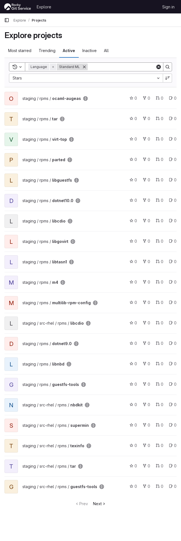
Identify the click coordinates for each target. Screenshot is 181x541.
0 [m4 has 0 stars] (133, 282)
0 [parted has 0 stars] (133, 159)
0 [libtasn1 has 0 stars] (133, 261)
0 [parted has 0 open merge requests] (159, 159)
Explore (44, 6)
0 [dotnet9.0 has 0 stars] (133, 343)
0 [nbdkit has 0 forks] (146, 404)
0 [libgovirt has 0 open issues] (173, 241)
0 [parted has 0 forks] (146, 159)
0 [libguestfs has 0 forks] (146, 179)
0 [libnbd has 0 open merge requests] (159, 363)
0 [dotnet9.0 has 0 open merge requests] (159, 343)
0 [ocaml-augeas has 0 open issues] (173, 98)
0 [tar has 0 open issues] (173, 118)
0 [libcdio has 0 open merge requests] (159, 220)
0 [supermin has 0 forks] (146, 425)
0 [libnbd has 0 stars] (133, 363)
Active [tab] (69, 50)
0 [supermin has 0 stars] (133, 425)
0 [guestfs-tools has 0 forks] (146, 384)
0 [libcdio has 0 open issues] (173, 220)
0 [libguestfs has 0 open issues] (173, 179)
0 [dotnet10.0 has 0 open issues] (173, 200)
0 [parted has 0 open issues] (173, 159)
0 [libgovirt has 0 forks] (146, 241)
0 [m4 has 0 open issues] (173, 282)
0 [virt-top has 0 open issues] (173, 139)
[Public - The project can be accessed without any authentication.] (85, 98)
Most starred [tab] (19, 50)
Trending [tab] (47, 50)
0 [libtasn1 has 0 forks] (146, 261)
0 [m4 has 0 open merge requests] (159, 282)
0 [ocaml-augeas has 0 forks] (146, 98)
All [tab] (106, 50)
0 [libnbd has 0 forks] (146, 363)
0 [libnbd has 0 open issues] (173, 363)
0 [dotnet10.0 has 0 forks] (146, 200)
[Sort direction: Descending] (167, 78)
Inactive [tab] (89, 50)
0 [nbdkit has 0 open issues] (173, 404)
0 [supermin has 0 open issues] (173, 425)
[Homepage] (17, 6)
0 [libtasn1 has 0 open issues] (173, 261)
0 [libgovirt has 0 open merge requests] (159, 241)
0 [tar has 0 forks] (146, 118)
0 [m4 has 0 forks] (146, 282)
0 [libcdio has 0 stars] (133, 220)
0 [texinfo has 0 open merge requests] (159, 445)
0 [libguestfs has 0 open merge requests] (159, 179)
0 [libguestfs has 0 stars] (133, 179)
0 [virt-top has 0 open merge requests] (159, 139)
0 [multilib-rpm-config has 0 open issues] (173, 302)
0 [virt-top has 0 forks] (146, 139)
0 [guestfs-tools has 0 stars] (133, 384)
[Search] (122, 67)
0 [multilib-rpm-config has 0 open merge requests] (159, 302)
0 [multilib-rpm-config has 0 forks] (146, 302)
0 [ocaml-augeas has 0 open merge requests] (159, 98)
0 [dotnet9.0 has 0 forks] (146, 343)
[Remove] (84, 67)
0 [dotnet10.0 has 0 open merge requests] (159, 200)
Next (99, 503)
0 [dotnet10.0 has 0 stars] (133, 200)
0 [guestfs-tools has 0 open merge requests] (159, 384)
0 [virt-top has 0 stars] (133, 139)
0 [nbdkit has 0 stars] (133, 404)
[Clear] (158, 67)
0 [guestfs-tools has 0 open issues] (173, 384)
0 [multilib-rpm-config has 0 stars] (133, 302)
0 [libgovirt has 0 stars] (133, 241)
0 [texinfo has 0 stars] (133, 445)
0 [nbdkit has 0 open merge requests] (159, 404)
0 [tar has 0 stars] (133, 118)
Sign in (168, 6)
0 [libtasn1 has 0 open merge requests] (159, 261)
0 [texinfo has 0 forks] (146, 445)
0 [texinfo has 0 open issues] (173, 445)
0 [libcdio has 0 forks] (146, 220)
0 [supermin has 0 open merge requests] (159, 425)
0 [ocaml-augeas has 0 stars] (133, 98)
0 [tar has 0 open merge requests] (159, 118)
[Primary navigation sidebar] (6, 20)
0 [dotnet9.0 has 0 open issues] (173, 343)
